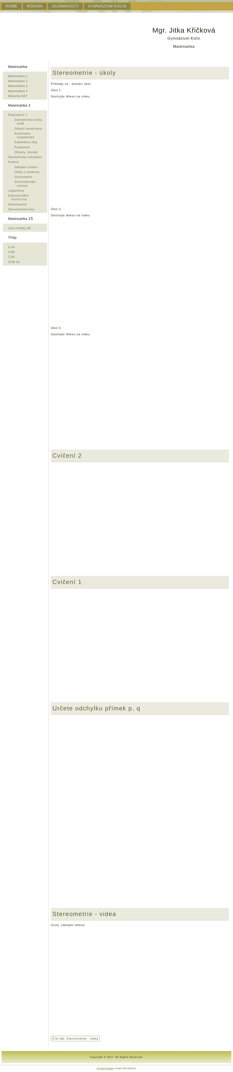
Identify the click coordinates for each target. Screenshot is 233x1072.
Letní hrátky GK (19, 228)
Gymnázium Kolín (107, 6)
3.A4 (11, 247)
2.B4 (11, 257)
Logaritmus (16, 190)
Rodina (35, 6)
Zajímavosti (65, 6)
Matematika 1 (18, 76)
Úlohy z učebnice (26, 172)
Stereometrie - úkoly (84, 72)
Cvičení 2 (67, 455)
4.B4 (11, 252)
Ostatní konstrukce (28, 128)
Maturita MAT (17, 96)
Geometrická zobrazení (25, 157)
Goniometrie (23, 177)
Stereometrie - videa (84, 913)
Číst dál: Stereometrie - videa (75, 1038)
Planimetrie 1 (17, 115)
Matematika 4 (18, 91)
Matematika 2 (18, 81)
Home (11, 6)
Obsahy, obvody (26, 152)
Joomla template (104, 1068)
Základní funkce (26, 167)
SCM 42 (14, 262)
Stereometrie (17, 204)
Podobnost (22, 147)
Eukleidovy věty (25, 142)
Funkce (13, 162)
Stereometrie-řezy (21, 209)
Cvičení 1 (67, 581)
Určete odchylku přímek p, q (96, 708)
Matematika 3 (18, 86)
